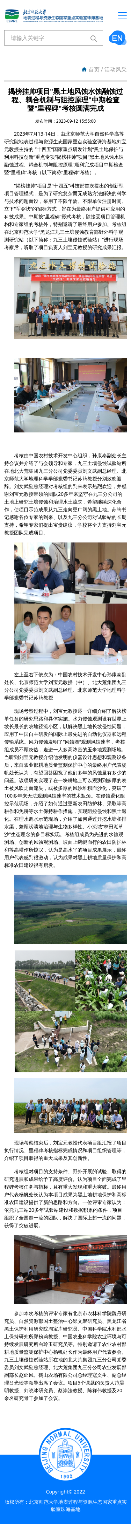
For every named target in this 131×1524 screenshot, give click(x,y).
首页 (94, 69)
